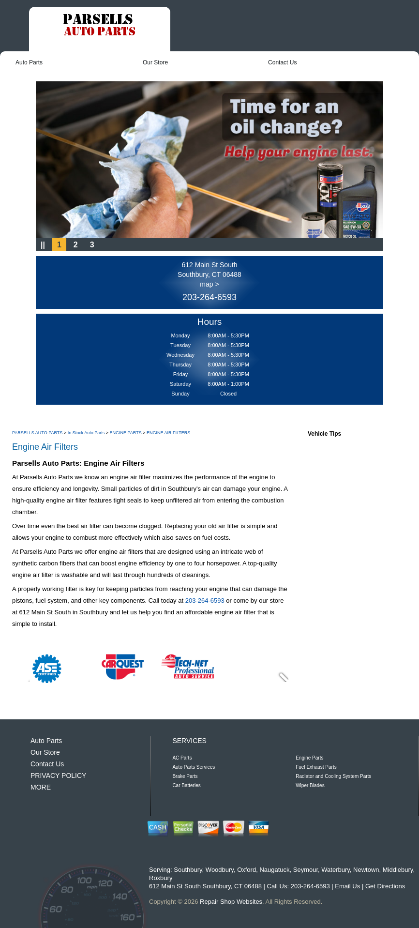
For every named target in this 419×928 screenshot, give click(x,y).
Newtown (366, 869)
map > (209, 284)
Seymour (305, 869)
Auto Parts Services (193, 767)
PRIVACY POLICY (58, 775)
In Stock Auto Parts (86, 432)
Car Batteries (186, 785)
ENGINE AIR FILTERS (168, 432)
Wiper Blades (310, 785)
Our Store (155, 62)
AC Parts (182, 758)
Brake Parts (184, 776)
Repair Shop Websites (231, 901)
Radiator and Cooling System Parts (333, 776)
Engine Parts (309, 758)
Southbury (188, 869)
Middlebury (398, 869)
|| (43, 245)
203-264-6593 (209, 297)
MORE (40, 787)
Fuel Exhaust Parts (316, 767)
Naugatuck (274, 869)
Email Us (347, 886)
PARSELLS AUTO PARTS (37, 432)
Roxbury (160, 878)
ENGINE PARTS (125, 432)
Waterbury (335, 869)
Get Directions (385, 886)
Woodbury (220, 869)
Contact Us (282, 62)
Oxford (246, 869)
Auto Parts (29, 62)
